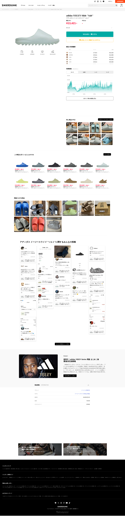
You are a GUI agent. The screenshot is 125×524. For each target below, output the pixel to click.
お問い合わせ (119, 477)
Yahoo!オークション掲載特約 (110, 477)
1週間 (84, 72)
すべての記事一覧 (64, 496)
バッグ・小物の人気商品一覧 (54, 486)
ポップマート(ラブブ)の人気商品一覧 (31, 487)
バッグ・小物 (51, 5)
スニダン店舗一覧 (33, 468)
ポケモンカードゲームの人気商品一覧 (68, 486)
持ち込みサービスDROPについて (52, 477)
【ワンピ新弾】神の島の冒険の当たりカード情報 (51, 496)
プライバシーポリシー (89, 468)
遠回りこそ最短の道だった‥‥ (44, 300)
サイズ (68, 27)
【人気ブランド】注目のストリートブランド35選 (11, 496)
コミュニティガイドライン (70, 477)
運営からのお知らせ (86, 477)
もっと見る (107, 154)
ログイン (110, 1)
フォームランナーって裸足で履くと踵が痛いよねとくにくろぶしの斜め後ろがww (28, 289)
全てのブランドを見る (61, 487)
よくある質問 (61, 477)
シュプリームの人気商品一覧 (102, 486)
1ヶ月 (96, 72)
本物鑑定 (22, 54)
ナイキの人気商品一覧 (80, 486)
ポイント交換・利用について (30, 477)
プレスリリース (54, 468)
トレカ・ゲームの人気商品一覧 (42, 486)
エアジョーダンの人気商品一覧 (90, 486)
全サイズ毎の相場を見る (89, 98)
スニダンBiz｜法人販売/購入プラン (44, 468)
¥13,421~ (90, 34)
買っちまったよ (93, 326)
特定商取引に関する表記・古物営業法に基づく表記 (67, 468)
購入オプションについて (40, 477)
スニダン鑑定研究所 (6, 468)
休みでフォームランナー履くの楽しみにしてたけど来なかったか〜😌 (79, 292)
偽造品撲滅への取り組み (15, 468)
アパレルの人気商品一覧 (31, 486)
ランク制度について (20, 477)
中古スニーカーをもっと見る (105, 119)
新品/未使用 (53, 54)
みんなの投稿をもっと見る (62, 344)
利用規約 (92, 477)
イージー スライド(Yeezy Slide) (82, 393)
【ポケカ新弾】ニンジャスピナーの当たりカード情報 (31, 496)
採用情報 (100, 468)
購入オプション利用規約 (99, 477)
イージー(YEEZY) (85, 390)
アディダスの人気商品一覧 (7, 487)
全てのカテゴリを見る (52, 487)
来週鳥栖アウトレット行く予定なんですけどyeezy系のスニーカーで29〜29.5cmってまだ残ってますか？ (62, 296)
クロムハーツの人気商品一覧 (18, 487)
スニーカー (31, 5)
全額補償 (32, 54)
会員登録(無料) (120, 1)
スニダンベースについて (25, 468)
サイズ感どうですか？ (60, 280)
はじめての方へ (5, 477)
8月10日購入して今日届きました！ (45, 275)
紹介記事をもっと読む (70, 375)
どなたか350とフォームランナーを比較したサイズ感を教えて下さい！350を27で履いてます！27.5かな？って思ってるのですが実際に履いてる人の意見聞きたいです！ (28, 253)
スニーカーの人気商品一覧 (21, 486)
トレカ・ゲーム (41, 5)
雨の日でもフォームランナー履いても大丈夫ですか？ (97, 252)
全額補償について (78, 477)
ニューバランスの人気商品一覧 (114, 486)
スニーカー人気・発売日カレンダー (9, 486)
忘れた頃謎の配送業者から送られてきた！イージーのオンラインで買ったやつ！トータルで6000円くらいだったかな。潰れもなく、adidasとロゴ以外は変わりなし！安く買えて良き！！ (62, 264)
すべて (72, 72)
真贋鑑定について (12, 477)
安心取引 (42, 54)
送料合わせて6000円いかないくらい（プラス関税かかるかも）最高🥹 (80, 274)
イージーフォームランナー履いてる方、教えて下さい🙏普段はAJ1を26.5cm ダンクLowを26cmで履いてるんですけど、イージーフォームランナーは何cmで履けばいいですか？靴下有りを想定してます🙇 (97, 283)
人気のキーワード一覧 (43, 487)
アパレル (23, 5)
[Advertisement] (89, 108)
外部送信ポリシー (81, 468)
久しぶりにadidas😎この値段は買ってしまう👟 (27, 332)
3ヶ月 (107, 72)
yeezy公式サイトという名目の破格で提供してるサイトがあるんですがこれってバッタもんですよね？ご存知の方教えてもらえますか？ (28, 271)
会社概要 (95, 468)
